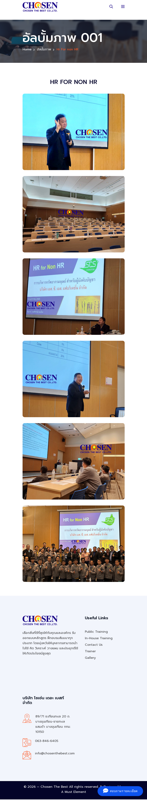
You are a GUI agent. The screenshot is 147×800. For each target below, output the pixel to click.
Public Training (96, 632)
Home (27, 50)
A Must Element (73, 792)
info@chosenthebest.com (55, 754)
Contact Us (93, 645)
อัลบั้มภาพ (44, 50)
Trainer (90, 651)
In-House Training (99, 638)
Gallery (90, 658)
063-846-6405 (46, 741)
